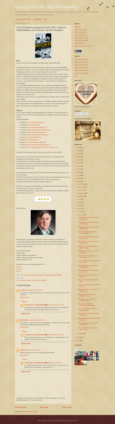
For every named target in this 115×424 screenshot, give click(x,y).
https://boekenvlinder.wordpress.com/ (39, 130)
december (81, 184)
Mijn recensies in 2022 (81, 70)
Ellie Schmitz (24, 320)
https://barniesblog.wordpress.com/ (38, 135)
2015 (78, 181)
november (82, 187)
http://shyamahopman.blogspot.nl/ (35, 142)
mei (80, 205)
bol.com (18, 266)
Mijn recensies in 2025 (24, 19)
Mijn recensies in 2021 (81, 73)
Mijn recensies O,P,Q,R (81, 40)
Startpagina (37, 19)
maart (80, 212)
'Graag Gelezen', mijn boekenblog (46, 6)
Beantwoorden (24, 297)
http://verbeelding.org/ (32, 140)
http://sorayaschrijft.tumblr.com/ (37, 127)
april (80, 208)
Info (45, 19)
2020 (78, 166)
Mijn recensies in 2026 (81, 59)
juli (80, 199)
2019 (78, 169)
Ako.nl (18, 271)
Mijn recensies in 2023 (81, 67)
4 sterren (23, 280)
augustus (81, 196)
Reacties (24, 301)
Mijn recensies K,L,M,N (82, 38)
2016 (78, 178)
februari (81, 215)
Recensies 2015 (36, 280)
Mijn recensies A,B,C (81, 29)
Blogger (75, 420)
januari (81, 333)
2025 (78, 150)
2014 (78, 337)
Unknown (23, 290)
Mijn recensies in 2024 (81, 65)
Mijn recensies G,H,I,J (81, 35)
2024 (78, 154)
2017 (78, 175)
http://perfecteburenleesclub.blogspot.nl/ (38, 144)
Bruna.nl (19, 269)
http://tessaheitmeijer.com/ (33, 137)
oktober (81, 190)
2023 (78, 157)
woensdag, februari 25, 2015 (35, 290)
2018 (78, 172)
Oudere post (66, 407)
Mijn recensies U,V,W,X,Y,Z (83, 46)
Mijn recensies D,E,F (81, 32)
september (82, 193)
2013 (78, 340)
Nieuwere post (20, 407)
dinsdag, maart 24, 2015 (33, 350)
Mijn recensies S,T (80, 43)
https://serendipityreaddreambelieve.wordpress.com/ (42, 147)
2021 (78, 163)
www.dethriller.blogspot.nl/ (36, 122)
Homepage (44, 407)
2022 (78, 160)
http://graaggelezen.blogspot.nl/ (37, 132)
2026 (78, 147)
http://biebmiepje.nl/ (34, 125)
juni (80, 202)
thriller (44, 280)
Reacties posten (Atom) (30, 411)
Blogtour (29, 280)
